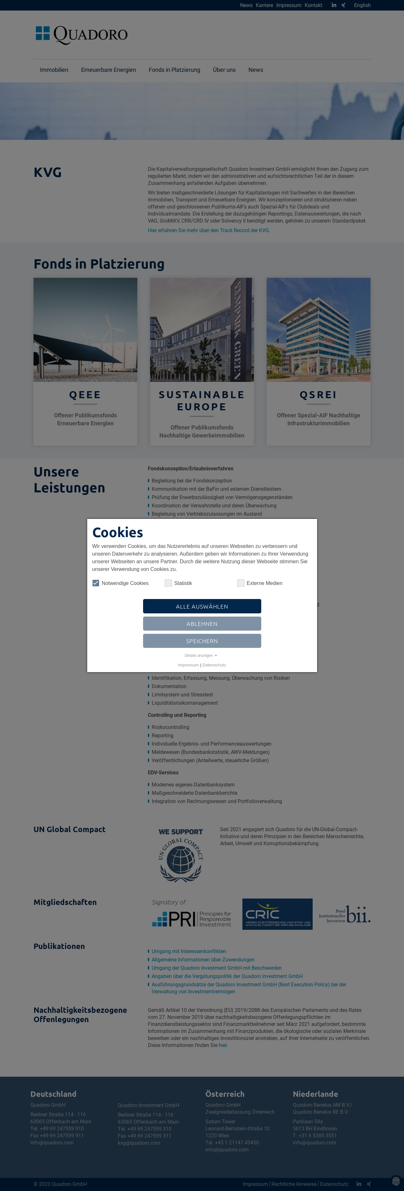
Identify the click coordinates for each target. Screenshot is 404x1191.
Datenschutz (214, 665)
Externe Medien (260, 583)
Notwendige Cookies (120, 583)
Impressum (188, 665)
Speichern (202, 640)
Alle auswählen (202, 606)
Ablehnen (202, 623)
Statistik (178, 583)
